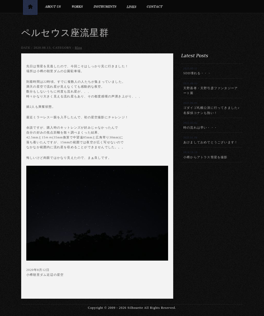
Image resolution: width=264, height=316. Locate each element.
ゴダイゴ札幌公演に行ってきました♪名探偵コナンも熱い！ (211, 108)
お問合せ (155, 6)
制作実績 (77, 6)
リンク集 (132, 6)
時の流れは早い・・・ (200, 125)
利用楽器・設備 (105, 6)
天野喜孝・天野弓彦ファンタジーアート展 (210, 88)
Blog (78, 47)
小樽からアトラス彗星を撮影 (205, 155)
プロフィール (52, 6)
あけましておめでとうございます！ (210, 140)
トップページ (30, 8)
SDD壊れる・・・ (197, 71)
